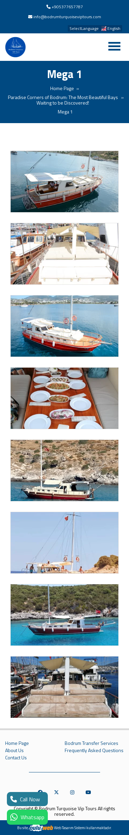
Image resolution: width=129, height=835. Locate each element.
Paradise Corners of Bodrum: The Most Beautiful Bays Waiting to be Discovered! (63, 100)
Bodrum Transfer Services (91, 743)
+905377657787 (67, 6)
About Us (14, 750)
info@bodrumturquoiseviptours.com (67, 16)
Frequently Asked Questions (94, 750)
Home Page (62, 88)
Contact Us (16, 757)
